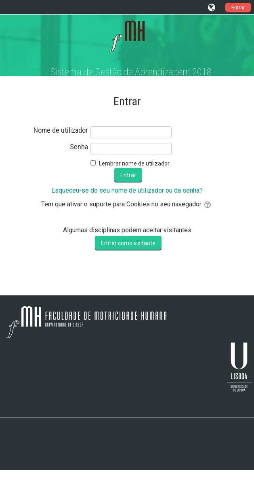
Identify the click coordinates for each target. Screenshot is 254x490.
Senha (79, 147)
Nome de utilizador (61, 130)
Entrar (238, 8)
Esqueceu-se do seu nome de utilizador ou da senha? (127, 190)
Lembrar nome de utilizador (134, 163)
